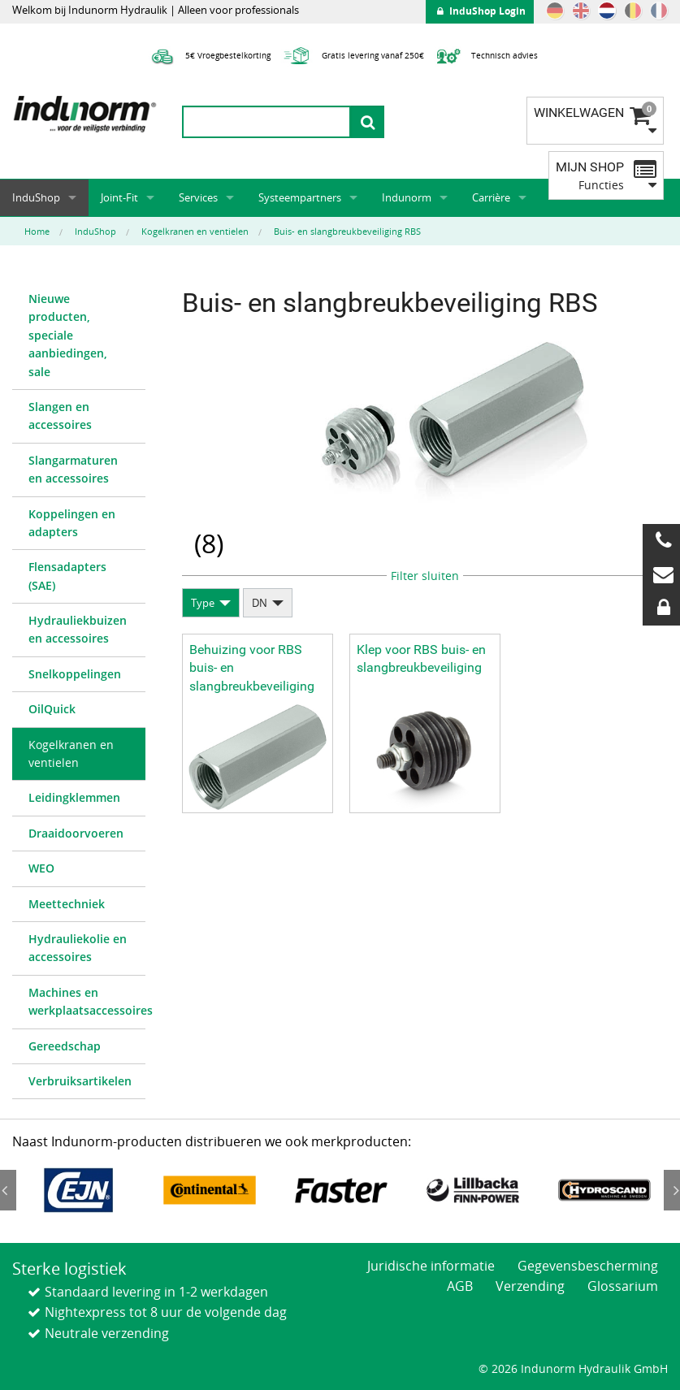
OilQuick (52, 709)
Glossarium (622, 1286)
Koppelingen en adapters (71, 522)
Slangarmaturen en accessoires (73, 469)
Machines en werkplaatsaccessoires (86, 1001)
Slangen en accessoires (60, 415)
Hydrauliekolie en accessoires (77, 947)
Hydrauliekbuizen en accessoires (77, 629)
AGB (460, 1286)
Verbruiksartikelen (80, 1081)
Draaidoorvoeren (75, 833)
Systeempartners (299, 197)
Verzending (530, 1286)
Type (202, 602)
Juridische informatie (431, 1266)
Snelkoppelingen (74, 674)
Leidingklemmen (74, 797)
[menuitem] (78, 336)
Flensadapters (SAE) (67, 575)
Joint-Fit (119, 197)
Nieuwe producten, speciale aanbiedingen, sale (67, 335)
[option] (78, 1190)
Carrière (491, 197)
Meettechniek (66, 904)
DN (259, 602)
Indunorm (406, 197)
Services (198, 197)
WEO (41, 868)
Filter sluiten (425, 575)
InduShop (36, 197)
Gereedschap (64, 1046)
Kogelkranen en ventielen (71, 753)
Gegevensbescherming (588, 1266)
